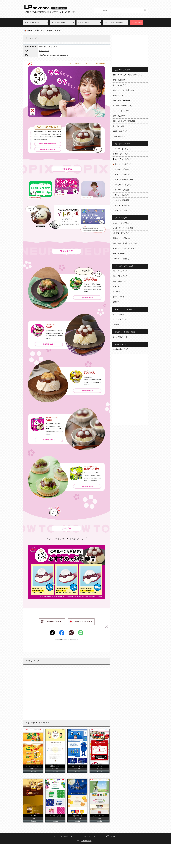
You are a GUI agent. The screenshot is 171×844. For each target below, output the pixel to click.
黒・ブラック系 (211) (123, 159)
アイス (46, 51)
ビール (35, 768)
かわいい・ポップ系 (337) (122, 223)
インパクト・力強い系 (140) (123, 248)
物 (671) (116, 286)
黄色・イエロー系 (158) (124, 180)
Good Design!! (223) (120, 349)
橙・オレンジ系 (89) (122, 174)
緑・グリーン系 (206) (123, 185)
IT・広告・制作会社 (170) (122, 105)
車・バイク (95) (118, 126)
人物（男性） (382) (120, 276)
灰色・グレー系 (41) (122, 154)
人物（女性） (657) (120, 281)
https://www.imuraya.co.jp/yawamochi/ (53, 55)
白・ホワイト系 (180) (123, 149)
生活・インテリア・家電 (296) (124, 121)
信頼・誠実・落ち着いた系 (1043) (125, 243)
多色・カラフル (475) (123, 210)
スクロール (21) (118, 314)
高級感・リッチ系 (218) (121, 238)
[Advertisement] (66, 694)
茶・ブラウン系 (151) (123, 164)
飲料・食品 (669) (119, 80)
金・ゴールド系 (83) (122, 205)
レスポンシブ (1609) (120, 319)
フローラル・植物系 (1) (121, 259)
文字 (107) (116, 291)
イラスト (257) (118, 297)
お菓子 (54, 768)
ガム (55, 818)
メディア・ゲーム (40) (121, 111)
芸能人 (41, 51)
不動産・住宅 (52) (119, 136)
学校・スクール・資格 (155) (123, 90)
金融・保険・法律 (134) (121, 100)
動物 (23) (116, 302)
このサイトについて (89, 836)
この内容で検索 (136, 22)
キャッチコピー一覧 (120, 337)
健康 (57, 768)
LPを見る (33, 771)
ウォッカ (99, 768)
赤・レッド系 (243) (122, 169)
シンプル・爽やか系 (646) (122, 233)
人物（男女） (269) (120, 271)
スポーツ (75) (118, 95)
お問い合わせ (111, 836)
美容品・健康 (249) (120, 131)
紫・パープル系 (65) (122, 195)
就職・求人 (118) (119, 116)
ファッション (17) (119, 85)
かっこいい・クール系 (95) (123, 228)
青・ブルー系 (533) (122, 190)
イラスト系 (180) (119, 254)
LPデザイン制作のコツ (64, 836)
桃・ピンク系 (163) (122, 200)
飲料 (79, 768)
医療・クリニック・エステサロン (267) (127, 75)
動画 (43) (116, 324)
